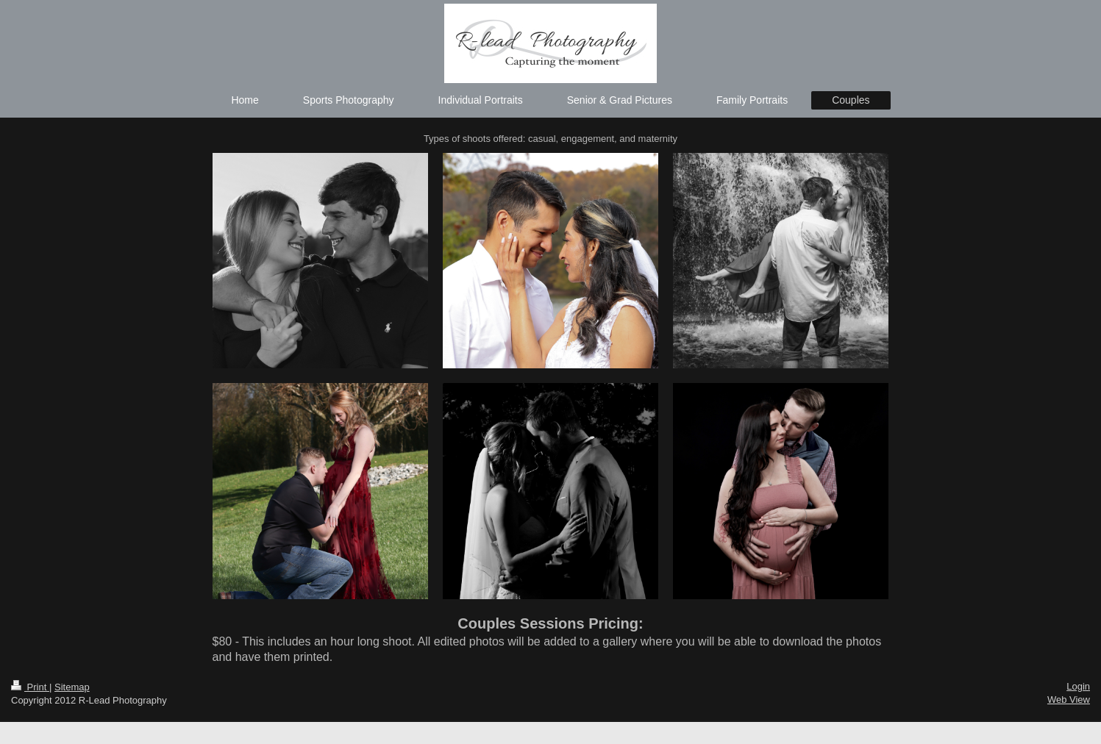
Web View (1068, 699)
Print (30, 687)
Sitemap (72, 687)
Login (1078, 686)
